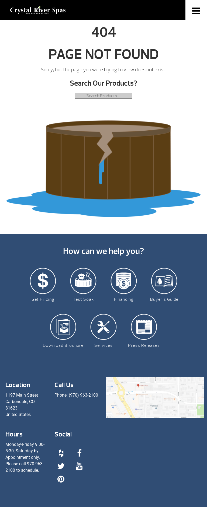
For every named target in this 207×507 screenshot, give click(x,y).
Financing (124, 299)
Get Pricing (43, 299)
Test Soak (83, 299)
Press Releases (144, 345)
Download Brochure (63, 345)
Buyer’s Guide (164, 299)
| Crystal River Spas (37, 13)
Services (103, 345)
